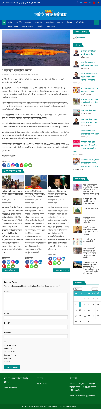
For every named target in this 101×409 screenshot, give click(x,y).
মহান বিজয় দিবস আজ (88, 110)
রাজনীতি (19, 22)
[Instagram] (13, 165)
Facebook (81, 37)
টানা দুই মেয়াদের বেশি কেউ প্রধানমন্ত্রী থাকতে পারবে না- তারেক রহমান (62, 270)
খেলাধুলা (60, 22)
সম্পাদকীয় (39, 26)
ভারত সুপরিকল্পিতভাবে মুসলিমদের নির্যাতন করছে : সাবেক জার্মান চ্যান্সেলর (35, 194)
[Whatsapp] (26, 165)
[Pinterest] (21, 165)
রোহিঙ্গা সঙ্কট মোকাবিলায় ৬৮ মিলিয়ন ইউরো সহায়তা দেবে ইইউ (12, 194)
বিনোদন (69, 22)
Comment (8, 291)
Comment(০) (34, 74)
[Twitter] (8, 165)
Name (7, 314)
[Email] (30, 165)
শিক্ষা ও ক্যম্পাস (27, 26)
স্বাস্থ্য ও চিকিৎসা (13, 26)
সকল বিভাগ (51, 26)
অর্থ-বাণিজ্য (50, 22)
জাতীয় (10, 22)
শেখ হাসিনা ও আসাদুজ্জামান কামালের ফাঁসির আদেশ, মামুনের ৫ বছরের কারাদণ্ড (90, 162)
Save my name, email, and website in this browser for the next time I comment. (10, 353)
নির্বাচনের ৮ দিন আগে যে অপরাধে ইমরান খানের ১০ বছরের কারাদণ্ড (57, 194)
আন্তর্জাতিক (38, 22)
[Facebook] (4, 165)
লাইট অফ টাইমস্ (22, 74)
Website (7, 332)
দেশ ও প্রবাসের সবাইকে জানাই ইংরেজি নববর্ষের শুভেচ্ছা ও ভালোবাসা (89, 76)
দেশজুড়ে (28, 22)
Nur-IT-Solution (72, 406)
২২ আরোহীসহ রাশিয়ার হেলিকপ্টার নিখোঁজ (12, 270)
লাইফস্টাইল (80, 22)
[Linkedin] (17, 165)
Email (7, 323)
